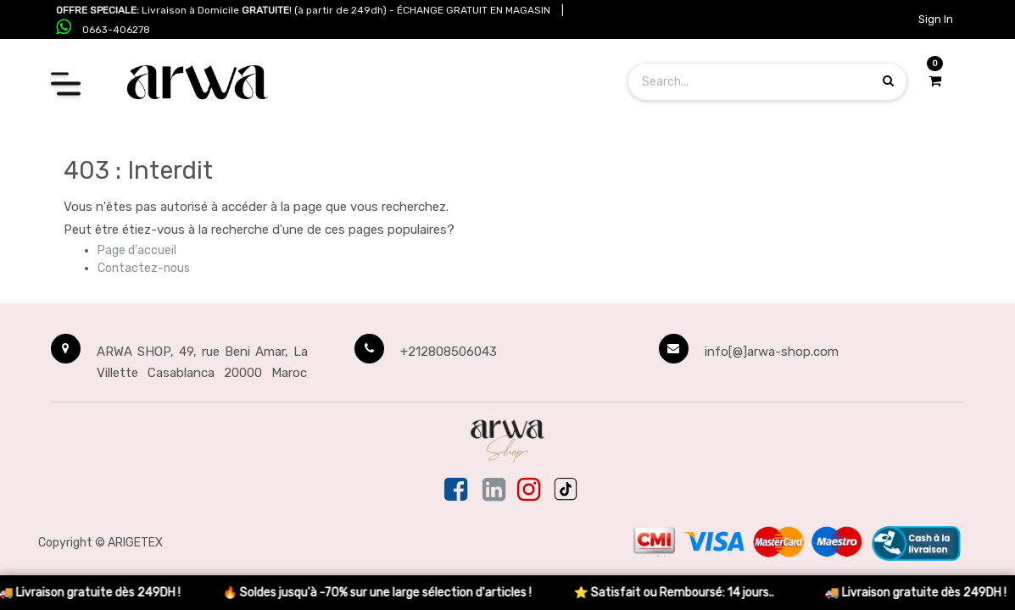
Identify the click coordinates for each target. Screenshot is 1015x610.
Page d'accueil (137, 250)
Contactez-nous (144, 268)
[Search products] (888, 81)
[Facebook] (457, 490)
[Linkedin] (494, 490)
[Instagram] (528, 490)
